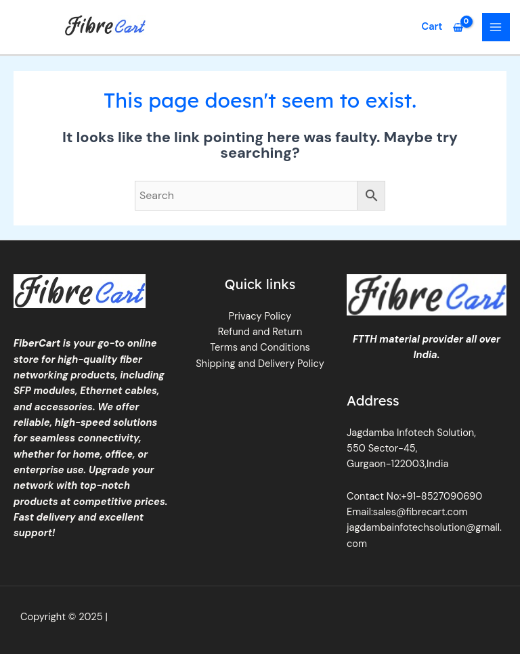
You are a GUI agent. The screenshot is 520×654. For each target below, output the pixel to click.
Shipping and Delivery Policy (260, 363)
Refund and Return (260, 332)
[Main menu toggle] (496, 27)
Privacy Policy (260, 316)
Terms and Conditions (260, 347)
